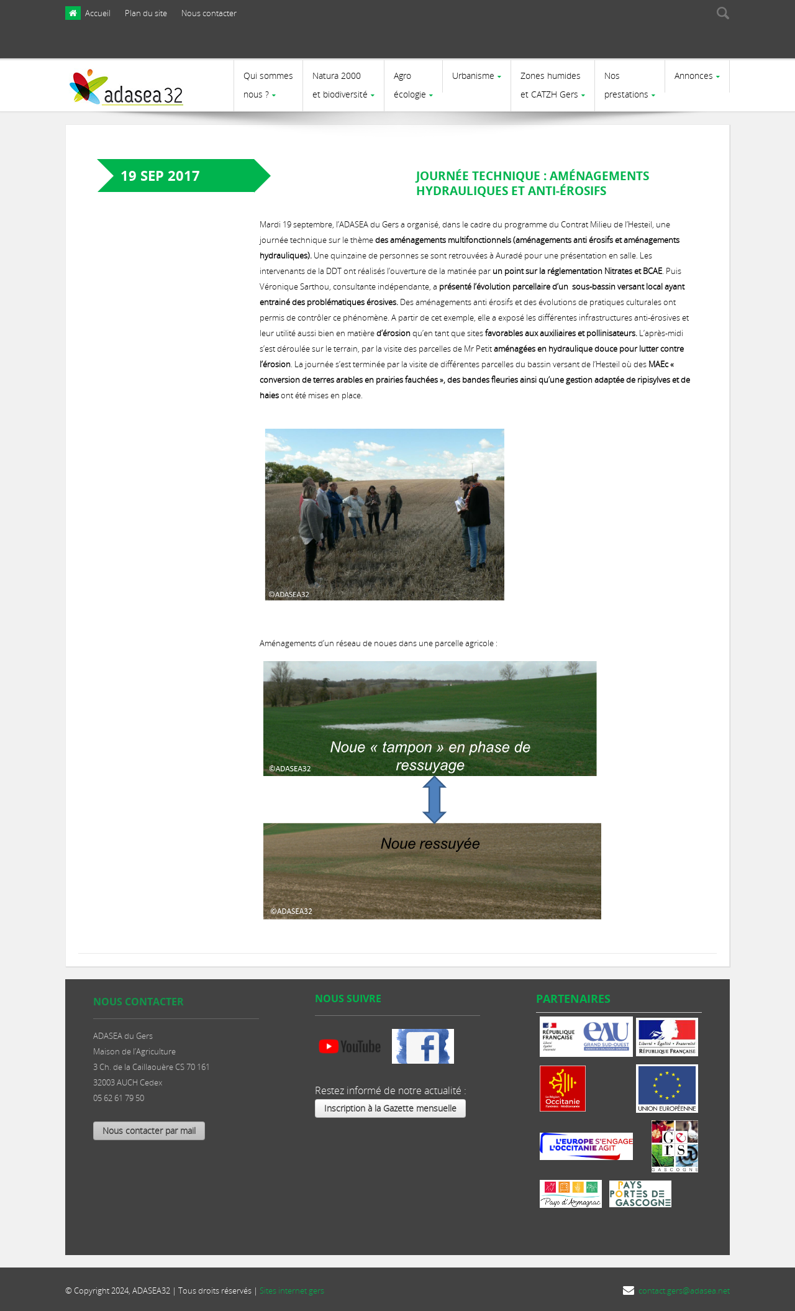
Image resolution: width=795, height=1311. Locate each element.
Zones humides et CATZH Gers (550, 85)
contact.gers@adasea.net (684, 1290)
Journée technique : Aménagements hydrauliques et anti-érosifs (532, 183)
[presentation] (653, 45)
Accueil (98, 13)
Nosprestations (626, 85)
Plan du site (146, 13)
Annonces (694, 75)
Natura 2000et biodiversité (340, 85)
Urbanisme (473, 75)
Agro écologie (410, 85)
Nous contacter (209, 13)
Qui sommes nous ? (268, 85)
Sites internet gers (292, 1290)
